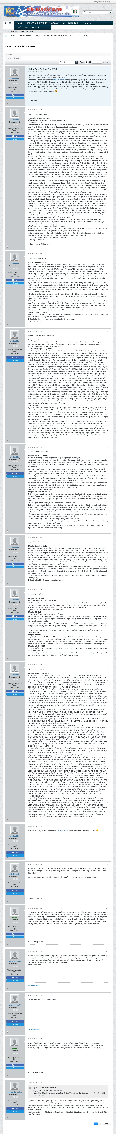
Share (15, 95)
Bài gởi (9, 54)
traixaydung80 (15, 961)
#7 (107, 590)
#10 (107, 864)
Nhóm (47, 27)
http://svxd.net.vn (59, 80)
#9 (107, 826)
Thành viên (24, 31)
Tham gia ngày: (13, 87)
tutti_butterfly (14, 874)
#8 (107, 665)
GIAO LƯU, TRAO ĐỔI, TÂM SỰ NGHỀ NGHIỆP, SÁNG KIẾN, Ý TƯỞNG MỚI (43, 36)
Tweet (15, 98)
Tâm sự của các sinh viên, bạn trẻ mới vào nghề (84, 36)
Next (106, 1123)
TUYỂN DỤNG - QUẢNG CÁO (28, 27)
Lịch (31, 31)
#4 (107, 331)
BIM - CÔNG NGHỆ (70, 23)
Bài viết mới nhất (13, 58)
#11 (107, 908)
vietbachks (14, 78)
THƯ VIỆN (87, 23)
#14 (107, 1039)
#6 (107, 538)
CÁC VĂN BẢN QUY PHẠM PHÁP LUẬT (43, 23)
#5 (107, 447)
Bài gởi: (13, 91)
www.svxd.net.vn (62, 831)
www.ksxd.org (33, 985)
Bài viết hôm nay (11, 31)
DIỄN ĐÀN (13, 36)
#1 (107, 69)
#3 (107, 254)
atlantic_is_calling (14, 1092)
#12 (107, 952)
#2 (107, 110)
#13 (107, 995)
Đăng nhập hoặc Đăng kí (103, 2)
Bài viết (19, 23)
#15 (107, 1082)
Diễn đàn (8, 23)
